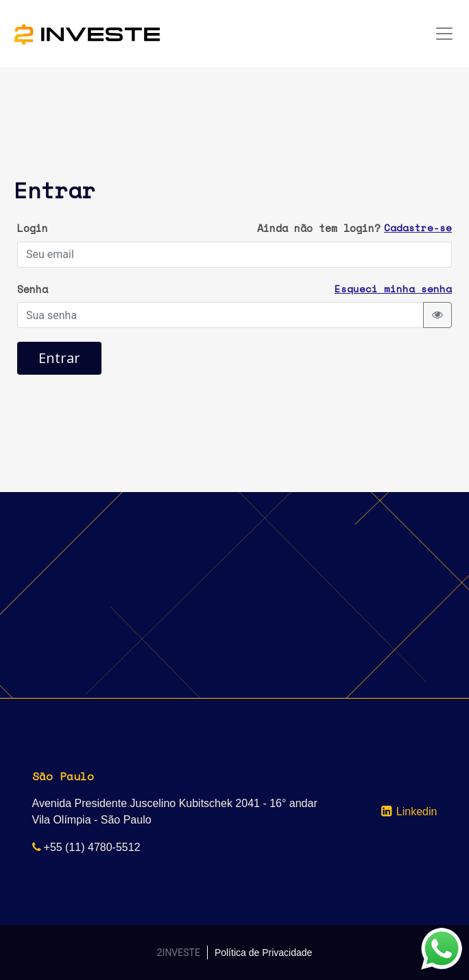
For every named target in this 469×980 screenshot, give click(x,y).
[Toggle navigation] (444, 33)
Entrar (59, 358)
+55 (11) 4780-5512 (92, 847)
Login (32, 227)
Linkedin (416, 811)
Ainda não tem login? (319, 227)
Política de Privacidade (263, 952)
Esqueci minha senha (393, 288)
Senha (32, 288)
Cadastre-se (418, 227)
